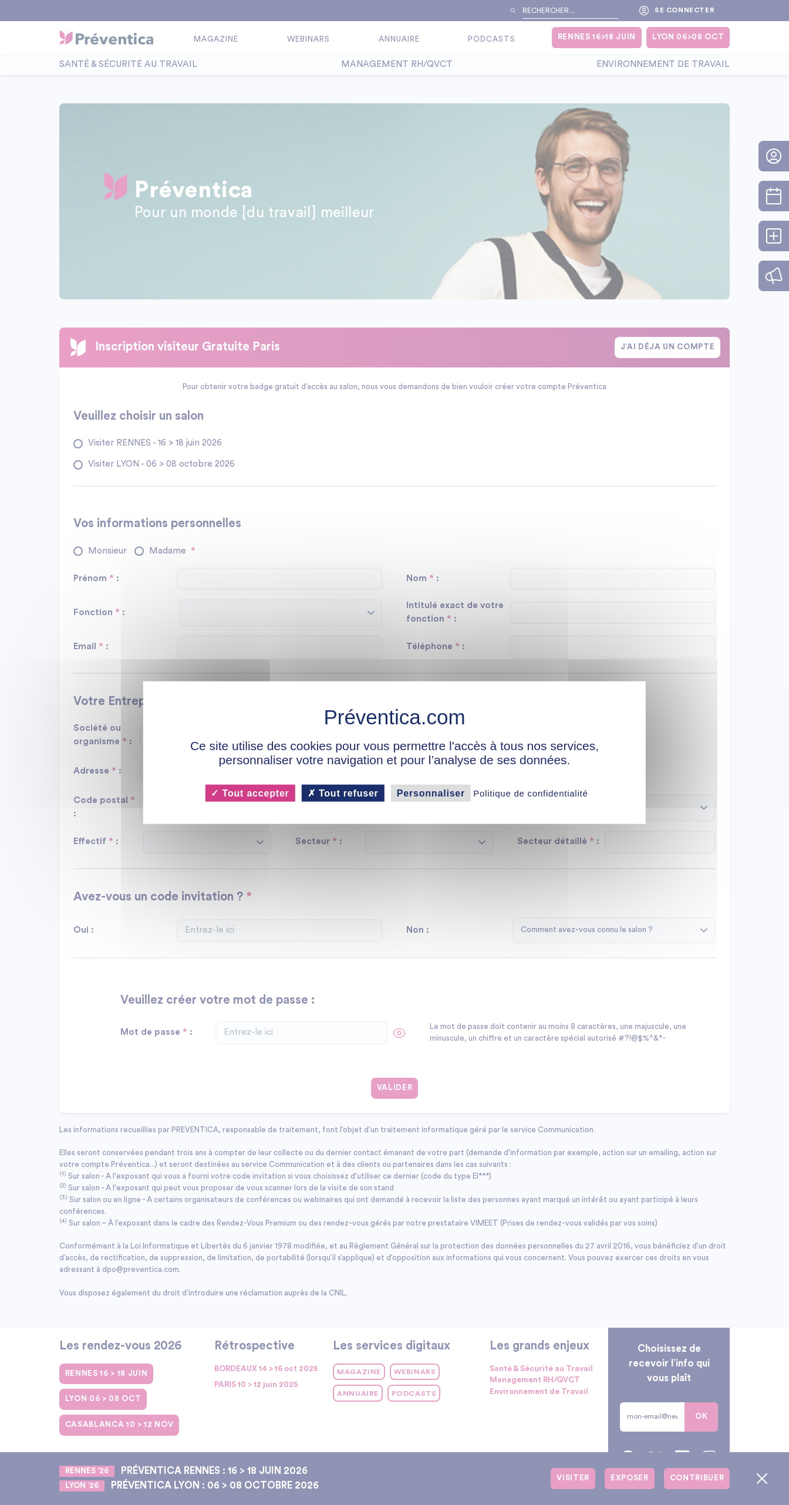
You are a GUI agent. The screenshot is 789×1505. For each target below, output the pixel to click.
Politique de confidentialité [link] (530, 793)
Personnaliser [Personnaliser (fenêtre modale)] (431, 793)
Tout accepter (250, 793)
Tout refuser (343, 793)
